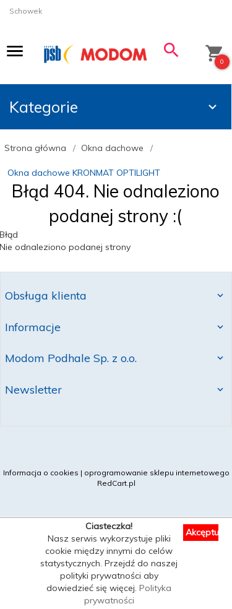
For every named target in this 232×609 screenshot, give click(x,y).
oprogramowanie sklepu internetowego (157, 472)
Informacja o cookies (41, 472)
